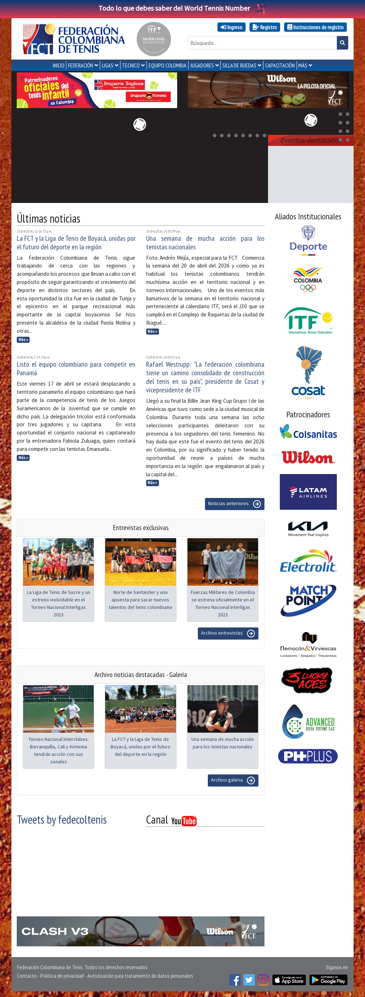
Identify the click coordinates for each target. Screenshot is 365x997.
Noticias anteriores (234, 504)
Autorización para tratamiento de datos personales (140, 975)
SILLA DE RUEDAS (239, 65)
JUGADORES (202, 65)
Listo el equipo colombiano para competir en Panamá (76, 368)
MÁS (302, 65)
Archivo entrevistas (228, 633)
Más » (23, 339)
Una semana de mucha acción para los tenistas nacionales (205, 242)
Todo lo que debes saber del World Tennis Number (182, 8)
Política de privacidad (62, 975)
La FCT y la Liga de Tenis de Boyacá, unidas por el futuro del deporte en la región (76, 242)
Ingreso (231, 27)
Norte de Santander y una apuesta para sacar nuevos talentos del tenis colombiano (140, 599)
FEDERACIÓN (80, 65)
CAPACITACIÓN (280, 65)
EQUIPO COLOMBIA (167, 65)
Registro (265, 27)
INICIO (59, 65)
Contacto (27, 975)
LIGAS (107, 65)
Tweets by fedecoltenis (62, 819)
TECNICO (131, 65)
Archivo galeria (233, 780)
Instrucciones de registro (315, 27)
